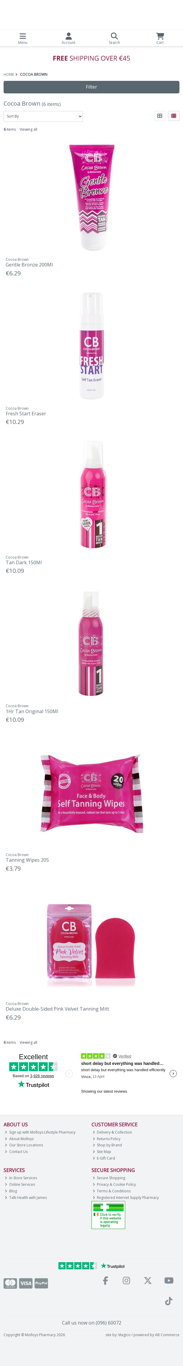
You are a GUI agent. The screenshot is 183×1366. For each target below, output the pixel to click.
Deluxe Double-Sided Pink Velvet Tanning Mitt (57, 1009)
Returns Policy (107, 1138)
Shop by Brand (107, 1145)
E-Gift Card (104, 1158)
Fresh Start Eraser (26, 413)
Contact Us (16, 1151)
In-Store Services (21, 1177)
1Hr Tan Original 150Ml (32, 711)
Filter (91, 87)
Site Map (102, 1151)
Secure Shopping (109, 1177)
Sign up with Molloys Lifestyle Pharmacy (40, 1132)
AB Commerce (167, 1334)
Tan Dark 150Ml (24, 562)
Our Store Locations (24, 1145)
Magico (124, 1334)
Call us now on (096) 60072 (91, 1322)
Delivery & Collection (112, 1132)
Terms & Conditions (112, 1191)
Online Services (20, 1184)
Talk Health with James (26, 1197)
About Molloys (19, 1138)
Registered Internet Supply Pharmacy (126, 1197)
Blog (11, 1191)
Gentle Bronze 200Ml (29, 264)
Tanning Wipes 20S (27, 860)
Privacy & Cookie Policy (114, 1184)
